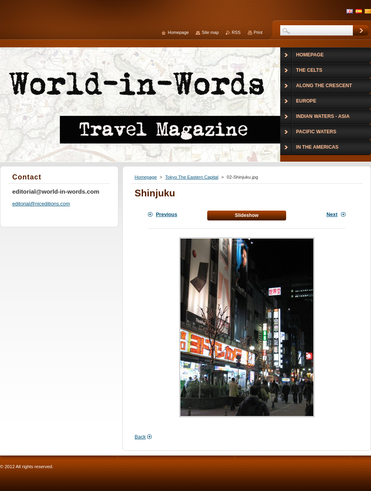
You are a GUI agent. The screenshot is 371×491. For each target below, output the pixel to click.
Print (258, 32)
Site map (210, 32)
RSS (236, 32)
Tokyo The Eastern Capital (191, 177)
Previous (166, 214)
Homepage (146, 177)
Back (140, 437)
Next (331, 214)
